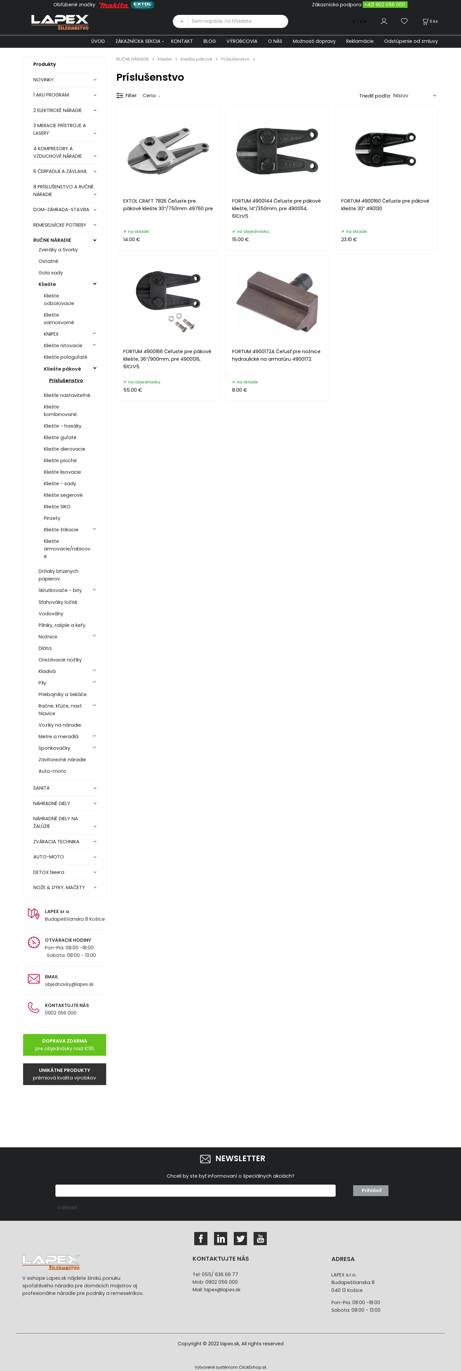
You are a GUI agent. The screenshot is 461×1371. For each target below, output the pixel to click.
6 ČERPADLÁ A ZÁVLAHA (60, 171)
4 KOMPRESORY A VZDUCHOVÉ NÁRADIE (57, 152)
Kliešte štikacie (61, 529)
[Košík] (429, 21)
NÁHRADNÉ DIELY (51, 803)
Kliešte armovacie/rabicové (67, 549)
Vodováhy (51, 613)
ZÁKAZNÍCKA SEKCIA (138, 41)
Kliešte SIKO (57, 506)
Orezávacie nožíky (60, 660)
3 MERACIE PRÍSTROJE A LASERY (59, 129)
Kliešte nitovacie (63, 345)
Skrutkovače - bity (60, 590)
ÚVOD (98, 41)
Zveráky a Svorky (58, 249)
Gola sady (51, 272)
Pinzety (52, 518)
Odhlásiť (67, 1207)
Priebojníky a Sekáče (63, 694)
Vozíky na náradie (60, 725)
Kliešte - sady (60, 483)
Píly (42, 683)
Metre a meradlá (58, 736)
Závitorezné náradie (62, 759)
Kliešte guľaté (60, 437)
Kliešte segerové (63, 495)
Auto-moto (52, 771)
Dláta (45, 648)
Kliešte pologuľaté (65, 357)
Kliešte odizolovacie (59, 300)
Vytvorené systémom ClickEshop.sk (230, 1367)
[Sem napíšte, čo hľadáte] (238, 21)
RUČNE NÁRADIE (52, 240)
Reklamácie (360, 41)
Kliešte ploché (60, 460)
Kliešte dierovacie (64, 449)
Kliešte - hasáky (62, 426)
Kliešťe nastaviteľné (67, 395)
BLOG (209, 41)
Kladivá (47, 671)
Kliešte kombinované (60, 411)
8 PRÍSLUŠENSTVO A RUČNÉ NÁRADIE (63, 190)
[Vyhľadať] (180, 21)
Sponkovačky (54, 748)
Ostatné (48, 261)
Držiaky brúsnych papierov (58, 575)
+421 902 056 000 (384, 4)
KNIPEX (51, 334)
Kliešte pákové (62, 369)
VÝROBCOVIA (242, 41)
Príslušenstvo (66, 380)
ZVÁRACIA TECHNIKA (56, 841)
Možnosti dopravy (314, 41)
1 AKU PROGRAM (51, 95)
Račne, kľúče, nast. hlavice (61, 710)
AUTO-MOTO (48, 856)
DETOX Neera (48, 872)
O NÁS (275, 41)
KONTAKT (182, 41)
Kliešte (47, 284)
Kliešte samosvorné (59, 319)
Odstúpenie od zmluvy (411, 41)
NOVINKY (43, 79)
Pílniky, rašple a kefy (62, 625)
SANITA (41, 788)
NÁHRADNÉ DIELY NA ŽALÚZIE (55, 822)
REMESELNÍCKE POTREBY (59, 225)
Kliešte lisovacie (62, 472)
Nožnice (48, 636)
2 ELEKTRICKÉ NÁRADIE (57, 110)
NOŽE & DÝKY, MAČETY (59, 887)
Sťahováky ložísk (58, 602)
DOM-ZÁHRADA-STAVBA (61, 209)
